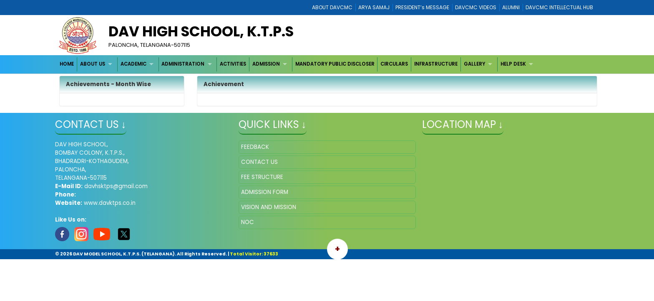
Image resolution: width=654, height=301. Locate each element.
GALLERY (474, 64)
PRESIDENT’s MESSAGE (422, 7)
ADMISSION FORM (264, 192)
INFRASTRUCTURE (436, 64)
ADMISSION (266, 64)
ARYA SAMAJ (374, 7)
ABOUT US (92, 64)
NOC (247, 222)
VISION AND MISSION (268, 207)
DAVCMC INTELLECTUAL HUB (559, 7)
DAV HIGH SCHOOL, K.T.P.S (201, 31)
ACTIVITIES (233, 64)
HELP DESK (513, 64)
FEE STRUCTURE (262, 177)
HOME (67, 64)
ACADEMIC (133, 64)
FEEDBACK (255, 147)
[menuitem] (67, 64)
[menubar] (297, 64)
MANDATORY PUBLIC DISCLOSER (335, 64)
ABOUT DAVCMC (332, 7)
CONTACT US (259, 162)
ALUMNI (511, 7)
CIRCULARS (394, 64)
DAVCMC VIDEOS (475, 7)
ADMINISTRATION (182, 64)
